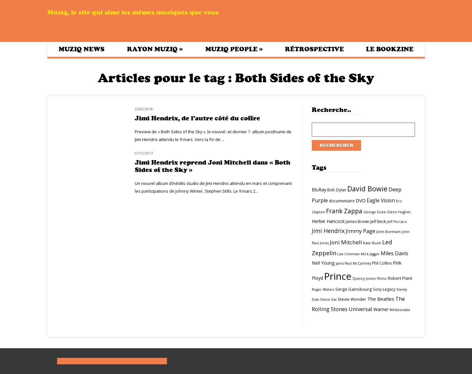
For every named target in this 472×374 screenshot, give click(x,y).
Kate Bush (372, 242)
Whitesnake (399, 309)
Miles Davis (394, 253)
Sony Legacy (384, 289)
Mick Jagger (370, 254)
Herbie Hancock (328, 221)
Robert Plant (400, 278)
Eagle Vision (381, 200)
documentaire (342, 201)
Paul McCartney (358, 263)
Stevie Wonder (352, 299)
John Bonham (388, 231)
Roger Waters (323, 289)
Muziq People (234, 49)
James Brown (357, 221)
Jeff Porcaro (397, 221)
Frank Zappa (344, 211)
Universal (360, 309)
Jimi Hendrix (328, 231)
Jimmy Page (360, 231)
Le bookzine (390, 49)
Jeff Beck (378, 221)
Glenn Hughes (398, 212)
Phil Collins (382, 263)
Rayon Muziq (155, 49)
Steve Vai (328, 299)
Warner (380, 309)
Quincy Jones (364, 278)
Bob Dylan (336, 190)
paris (340, 263)
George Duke (374, 212)
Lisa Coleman (348, 254)
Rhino (382, 278)
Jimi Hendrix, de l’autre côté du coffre (197, 118)
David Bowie (367, 188)
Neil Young (323, 263)
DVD (361, 200)
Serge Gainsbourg (353, 289)
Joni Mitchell (346, 242)
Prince (337, 276)
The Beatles (380, 299)
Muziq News (81, 49)
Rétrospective (314, 49)
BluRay (319, 190)
